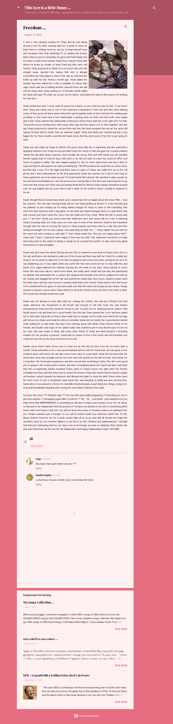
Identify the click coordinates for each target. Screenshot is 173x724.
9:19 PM (56, 475)
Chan (38, 459)
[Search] (154, 8)
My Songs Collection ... (38, 602)
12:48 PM (46, 459)
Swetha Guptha (43, 475)
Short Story (37, 446)
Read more (121, 629)
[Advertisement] (146, 67)
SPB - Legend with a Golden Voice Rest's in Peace (56, 675)
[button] (125, 27)
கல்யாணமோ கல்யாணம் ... (40, 639)
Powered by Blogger (86, 715)
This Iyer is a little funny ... (47, 7)
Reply (39, 468)
